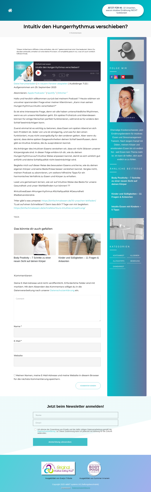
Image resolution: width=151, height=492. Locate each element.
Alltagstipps (118, 261)
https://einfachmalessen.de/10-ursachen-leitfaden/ (69, 200)
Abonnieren (48, 80)
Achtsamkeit (118, 255)
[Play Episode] (38, 73)
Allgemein (134, 255)
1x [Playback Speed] (62, 75)
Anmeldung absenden (60, 442)
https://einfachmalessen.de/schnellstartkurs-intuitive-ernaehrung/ (49, 208)
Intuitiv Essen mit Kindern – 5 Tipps (127, 208)
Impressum (65, 488)
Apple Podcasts (37, 93)
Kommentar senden (88, 386)
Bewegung (135, 261)
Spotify (51, 93)
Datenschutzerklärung (62, 290)
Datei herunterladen (25, 83)
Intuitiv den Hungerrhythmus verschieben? (75, 26)
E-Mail (18, 341)
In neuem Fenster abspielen (53, 83)
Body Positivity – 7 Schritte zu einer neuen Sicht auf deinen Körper (35, 249)
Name (18, 326)
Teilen (58, 80)
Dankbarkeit (118, 266)
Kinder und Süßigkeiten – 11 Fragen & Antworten (79, 249)
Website (18, 355)
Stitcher (63, 93)
